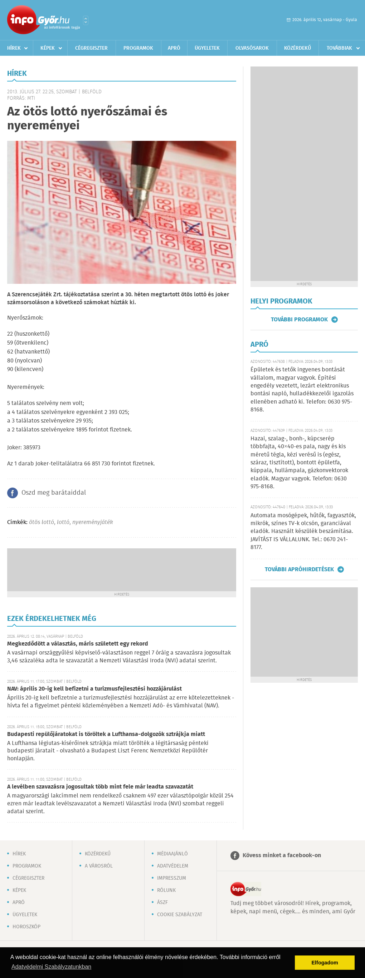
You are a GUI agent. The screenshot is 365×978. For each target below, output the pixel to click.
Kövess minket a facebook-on (282, 855)
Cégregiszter (91, 48)
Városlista (85, 20)
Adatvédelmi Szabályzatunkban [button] (51, 967)
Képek (47, 48)
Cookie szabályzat (179, 915)
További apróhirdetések (299, 569)
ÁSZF (162, 903)
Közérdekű (297, 48)
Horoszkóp (26, 927)
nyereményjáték (92, 522)
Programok (138, 48)
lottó (63, 522)
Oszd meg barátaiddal (53, 493)
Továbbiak (339, 48)
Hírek (14, 48)
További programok (299, 319)
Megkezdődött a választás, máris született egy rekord (77, 643)
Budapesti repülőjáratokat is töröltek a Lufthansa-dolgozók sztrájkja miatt (106, 734)
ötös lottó (41, 522)
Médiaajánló (172, 854)
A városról (99, 866)
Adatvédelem (172, 866)
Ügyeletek (207, 48)
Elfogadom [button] (325, 962)
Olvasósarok (252, 48)
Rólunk (166, 890)
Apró (174, 48)
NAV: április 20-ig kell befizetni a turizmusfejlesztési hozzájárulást (94, 689)
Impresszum (171, 878)
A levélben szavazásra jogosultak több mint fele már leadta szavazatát (100, 786)
